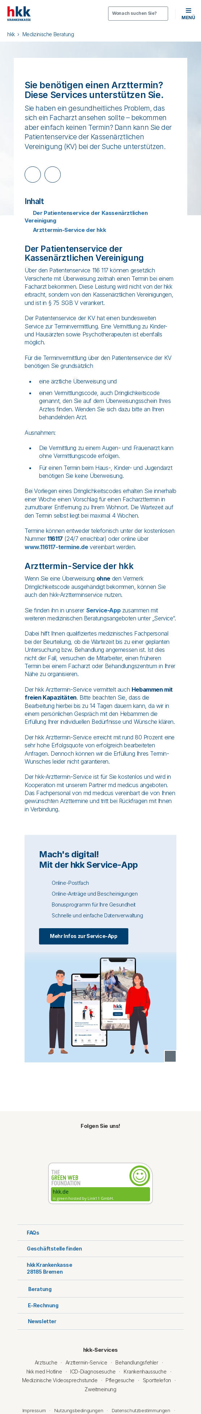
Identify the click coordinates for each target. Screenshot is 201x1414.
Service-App (103, 610)
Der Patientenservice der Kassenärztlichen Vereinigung (86, 216)
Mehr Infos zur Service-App (83, 936)
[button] (188, 13)
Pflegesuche (120, 1380)
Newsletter (36, 1321)
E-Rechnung (38, 1305)
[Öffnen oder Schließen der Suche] (138, 14)
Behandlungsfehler (136, 1362)
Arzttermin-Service (86, 1362)
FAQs (28, 1233)
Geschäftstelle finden (49, 1248)
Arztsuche (46, 1362)
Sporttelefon (157, 1380)
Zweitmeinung (100, 1389)
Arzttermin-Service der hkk (65, 229)
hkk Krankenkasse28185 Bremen (44, 1268)
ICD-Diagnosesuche (92, 1371)
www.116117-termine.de (56, 547)
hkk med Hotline (44, 1371)
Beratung (34, 1288)
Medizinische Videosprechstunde (60, 1380)
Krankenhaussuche (145, 1371)
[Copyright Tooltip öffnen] (170, 1056)
